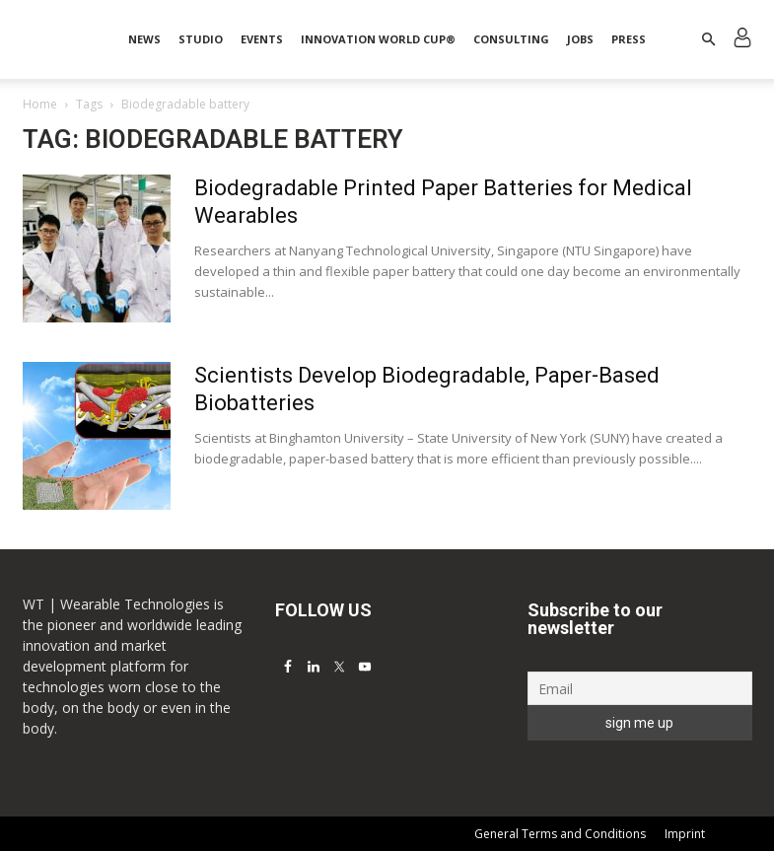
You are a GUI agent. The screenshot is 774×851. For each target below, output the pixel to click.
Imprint (685, 833)
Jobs (580, 39)
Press (628, 39)
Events (262, 39)
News (144, 39)
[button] (709, 40)
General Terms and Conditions (560, 833)
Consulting (511, 39)
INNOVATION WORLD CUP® (378, 39)
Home (40, 104)
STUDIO (200, 39)
